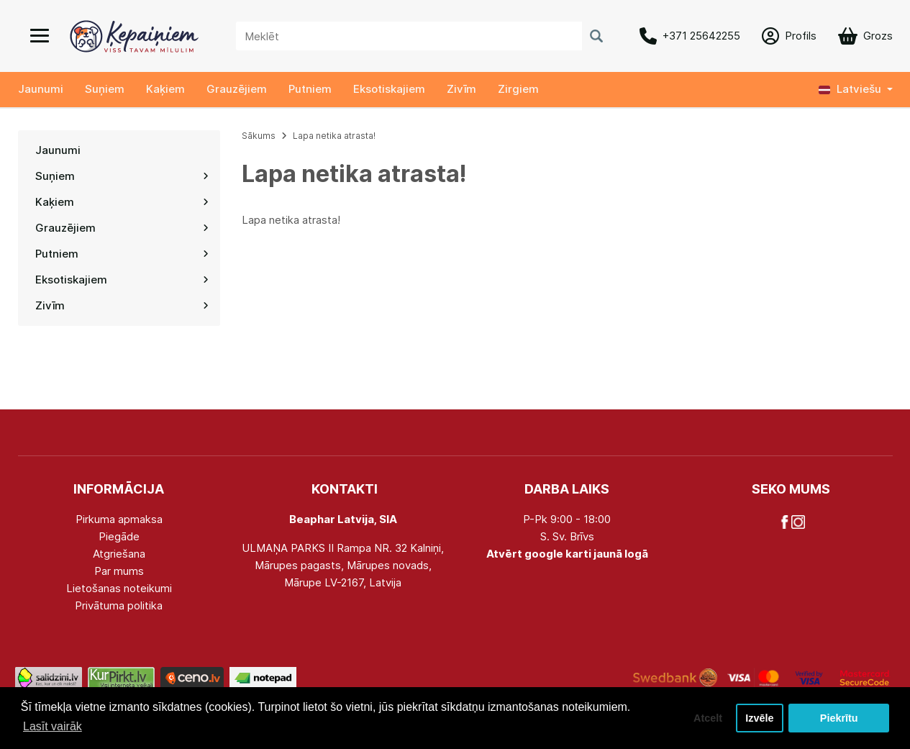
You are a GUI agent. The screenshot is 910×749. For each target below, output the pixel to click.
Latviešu (850, 89)
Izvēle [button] (759, 718)
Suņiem (104, 89)
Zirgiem (518, 89)
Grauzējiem (236, 89)
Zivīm (461, 89)
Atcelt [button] (707, 718)
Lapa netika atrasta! (334, 135)
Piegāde (119, 536)
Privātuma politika (119, 605)
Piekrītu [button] (839, 718)
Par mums (119, 571)
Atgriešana (119, 553)
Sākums (259, 135)
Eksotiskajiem (389, 89)
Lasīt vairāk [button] (52, 726)
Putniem (310, 89)
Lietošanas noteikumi (119, 588)
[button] (856, 89)
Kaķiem (165, 89)
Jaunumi (40, 89)
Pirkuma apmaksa (119, 519)
